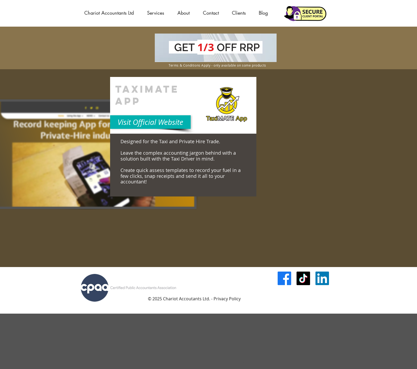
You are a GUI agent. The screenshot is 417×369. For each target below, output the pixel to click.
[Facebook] (284, 278)
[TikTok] (303, 278)
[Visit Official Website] (150, 122)
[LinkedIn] (322, 278)
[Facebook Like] (295, 292)
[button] (238, 12)
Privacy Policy (227, 299)
